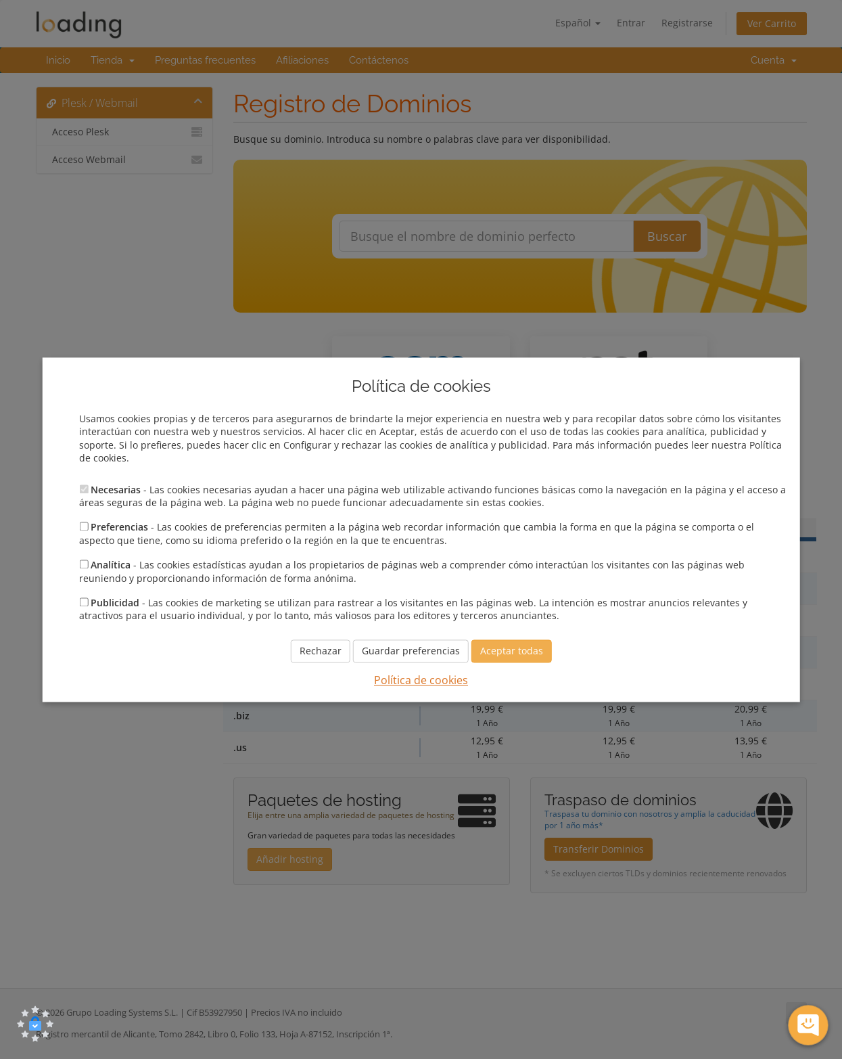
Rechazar (321, 650)
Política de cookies (421, 680)
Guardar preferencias (411, 650)
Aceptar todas (511, 650)
